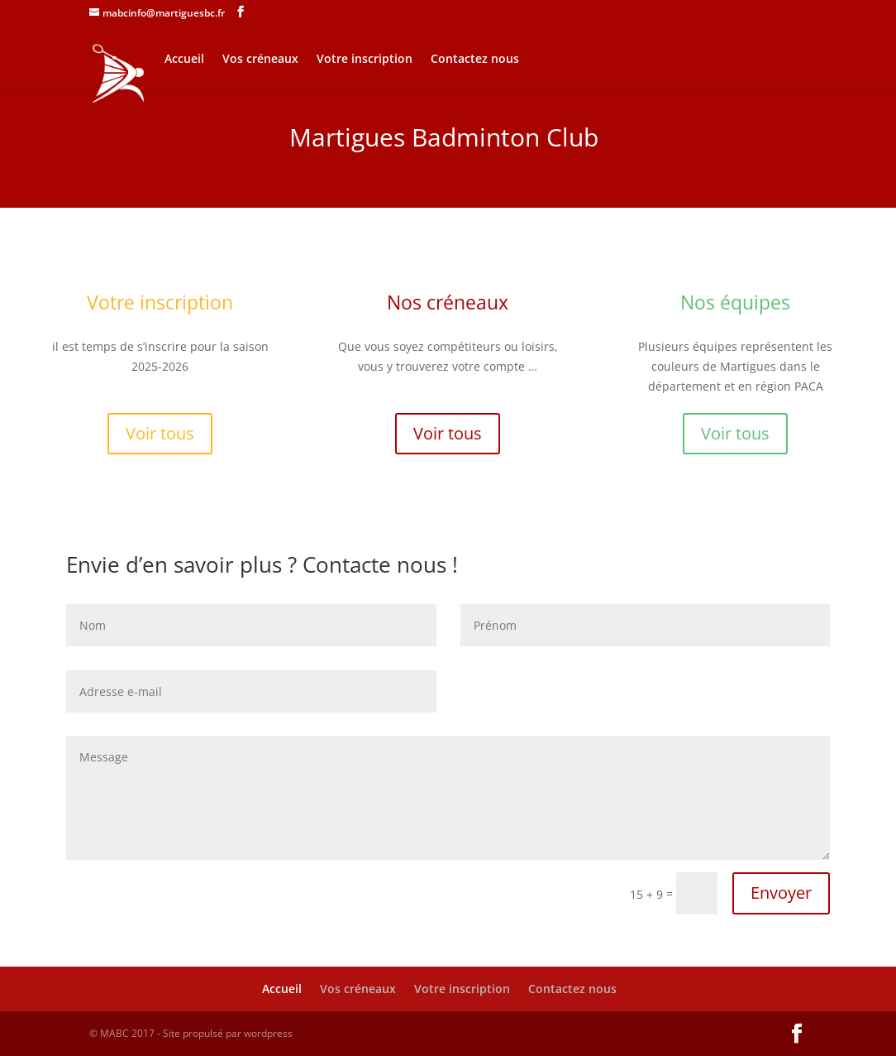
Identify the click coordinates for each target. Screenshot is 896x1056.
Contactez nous (475, 59)
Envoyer (781, 892)
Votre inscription (364, 59)
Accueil (184, 59)
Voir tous (160, 433)
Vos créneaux (260, 59)
